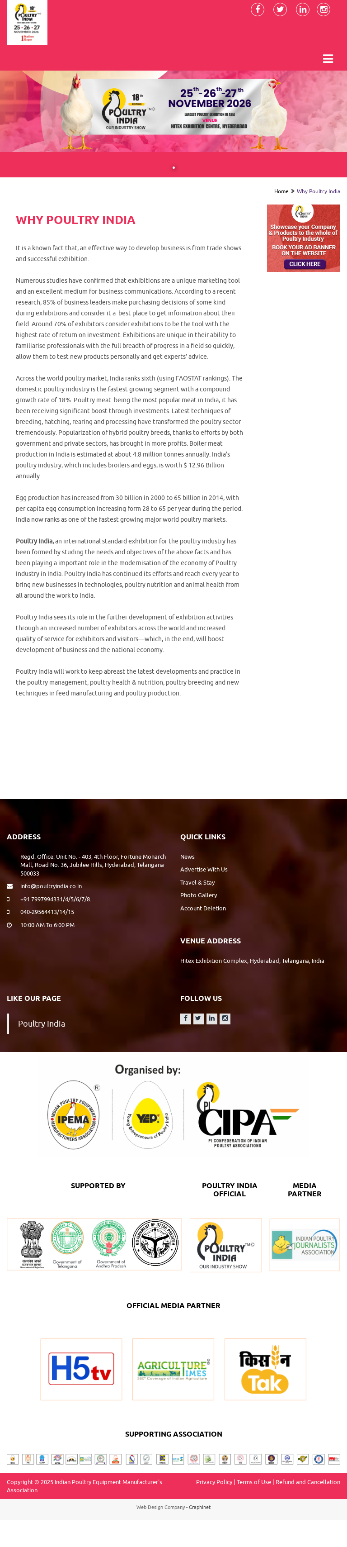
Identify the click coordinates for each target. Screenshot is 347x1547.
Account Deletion (203, 908)
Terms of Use (254, 1481)
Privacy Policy (214, 1481)
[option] (303, 238)
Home (281, 191)
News (187, 856)
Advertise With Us (204, 869)
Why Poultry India (318, 191)
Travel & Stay (197, 882)
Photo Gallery (198, 895)
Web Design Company (160, 1507)
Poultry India (41, 1023)
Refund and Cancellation (308, 1481)
